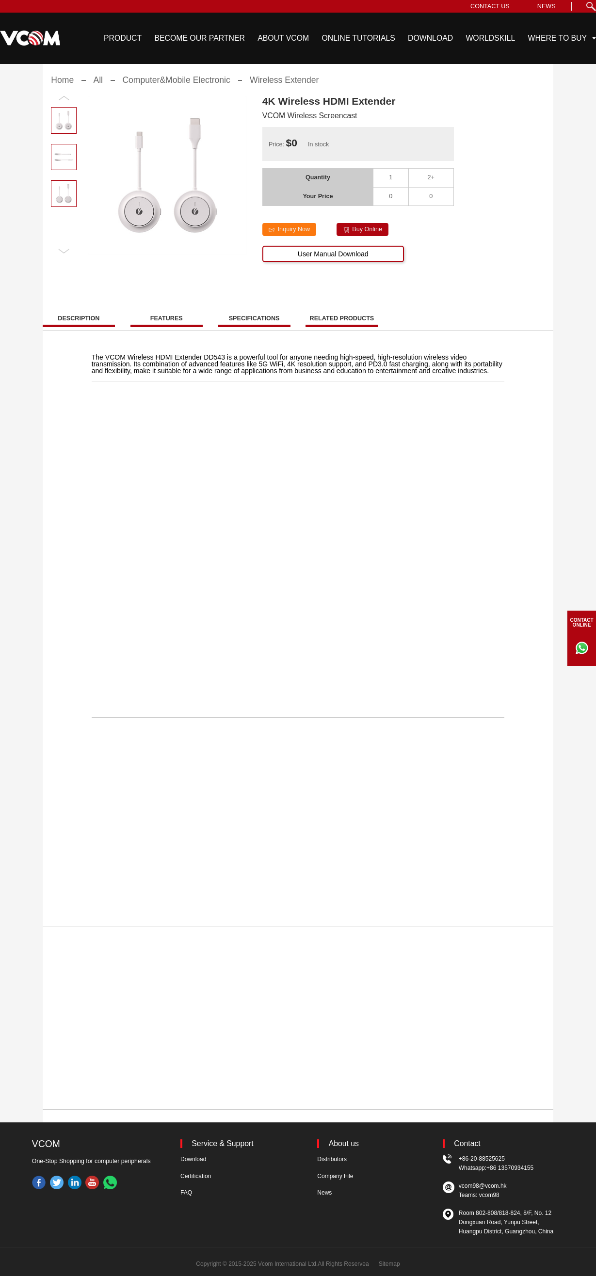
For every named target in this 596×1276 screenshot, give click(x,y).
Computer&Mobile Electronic (176, 89)
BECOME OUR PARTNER (200, 38)
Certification (195, 1176)
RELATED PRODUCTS (342, 328)
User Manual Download (333, 263)
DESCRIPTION (78, 328)
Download (193, 1159)
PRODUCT (123, 38)
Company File (335, 1176)
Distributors (332, 1159)
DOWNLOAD (430, 38)
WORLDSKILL (490, 38)
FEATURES (166, 328)
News (324, 1192)
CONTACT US (490, 6)
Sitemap (389, 1263)
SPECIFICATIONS (254, 328)
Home (62, 89)
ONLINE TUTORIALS (358, 38)
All (98, 89)
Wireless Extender (284, 89)
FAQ (186, 1192)
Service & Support (222, 1143)
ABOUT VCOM (283, 38)
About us (344, 1143)
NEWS (546, 6)
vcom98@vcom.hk (483, 1185)
